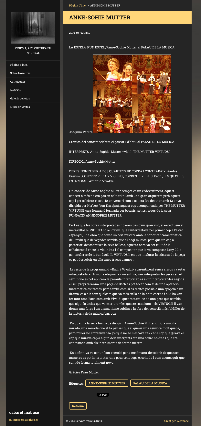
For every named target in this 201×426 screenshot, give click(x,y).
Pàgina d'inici (18, 64)
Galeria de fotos (20, 98)
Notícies (15, 90)
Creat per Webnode (176, 421)
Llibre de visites (20, 107)
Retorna (78, 406)
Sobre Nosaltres (20, 73)
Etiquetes (76, 383)
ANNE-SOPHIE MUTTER (106, 383)
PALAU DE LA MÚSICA (150, 383)
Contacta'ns (18, 81)
